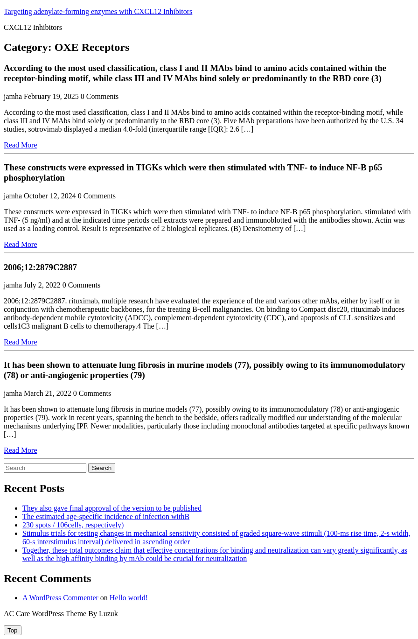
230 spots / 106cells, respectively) (73, 525)
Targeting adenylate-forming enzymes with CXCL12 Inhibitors (98, 11)
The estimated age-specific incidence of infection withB (105, 516)
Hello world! (129, 598)
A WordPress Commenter (60, 598)
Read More (20, 145)
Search (101, 467)
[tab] (12, 630)
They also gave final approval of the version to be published (112, 508)
